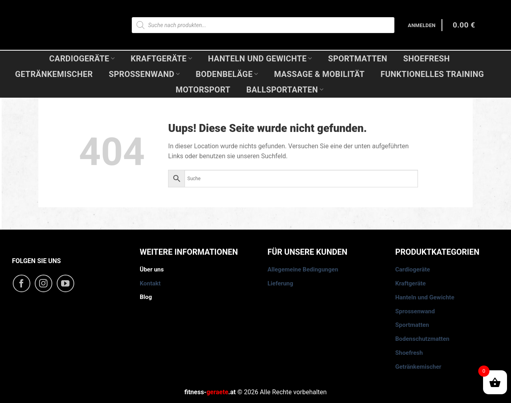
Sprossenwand (144, 74)
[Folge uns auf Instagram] (43, 283)
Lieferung (280, 283)
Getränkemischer (54, 74)
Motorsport (203, 89)
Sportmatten (357, 58)
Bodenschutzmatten (422, 338)
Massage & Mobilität (319, 74)
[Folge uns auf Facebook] (21, 283)
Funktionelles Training (432, 74)
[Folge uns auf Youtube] (65, 283)
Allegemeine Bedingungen (302, 269)
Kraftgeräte (161, 58)
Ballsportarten (284, 89)
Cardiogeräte (82, 58)
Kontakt (150, 283)
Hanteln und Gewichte (260, 58)
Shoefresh (426, 58)
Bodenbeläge (227, 74)
